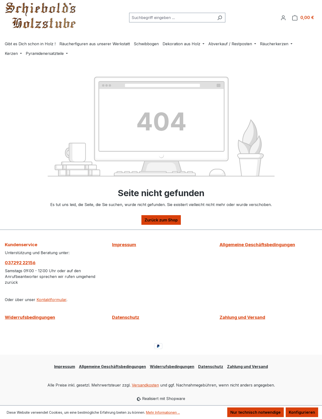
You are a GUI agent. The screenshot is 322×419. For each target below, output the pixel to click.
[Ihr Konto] (283, 17)
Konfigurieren (302, 412)
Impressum (124, 244)
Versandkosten (145, 385)
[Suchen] (219, 17)
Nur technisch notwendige (255, 412)
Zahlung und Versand (242, 317)
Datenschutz (125, 317)
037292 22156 (20, 262)
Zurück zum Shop (161, 220)
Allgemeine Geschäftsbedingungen (257, 244)
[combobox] (171, 17)
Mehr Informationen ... (163, 412)
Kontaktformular (51, 299)
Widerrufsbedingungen (30, 317)
